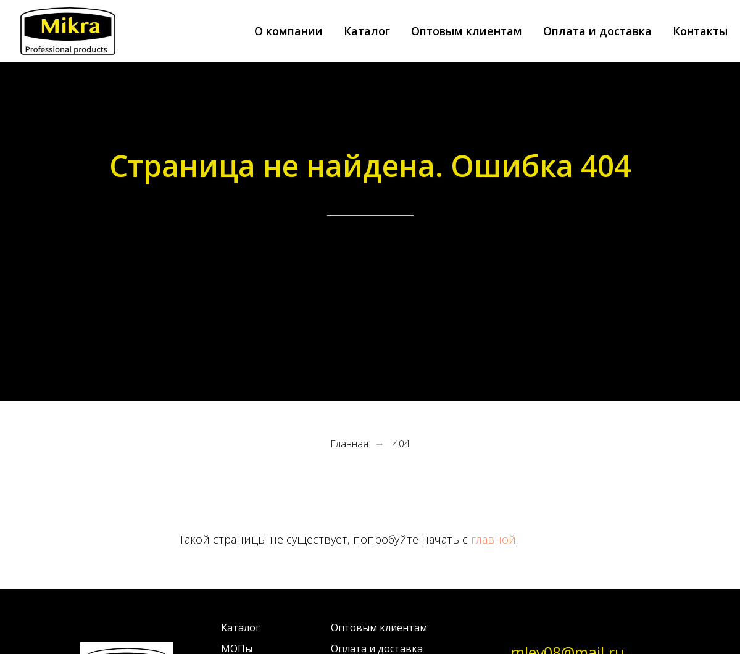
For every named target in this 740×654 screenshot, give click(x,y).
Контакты (700, 30)
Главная (349, 444)
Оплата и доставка (597, 30)
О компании (288, 30)
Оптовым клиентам (466, 30)
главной (493, 539)
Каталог (367, 30)
